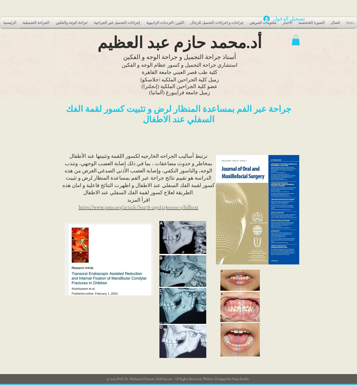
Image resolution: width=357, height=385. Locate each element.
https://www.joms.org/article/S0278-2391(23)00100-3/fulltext (138, 207)
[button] (296, 40)
